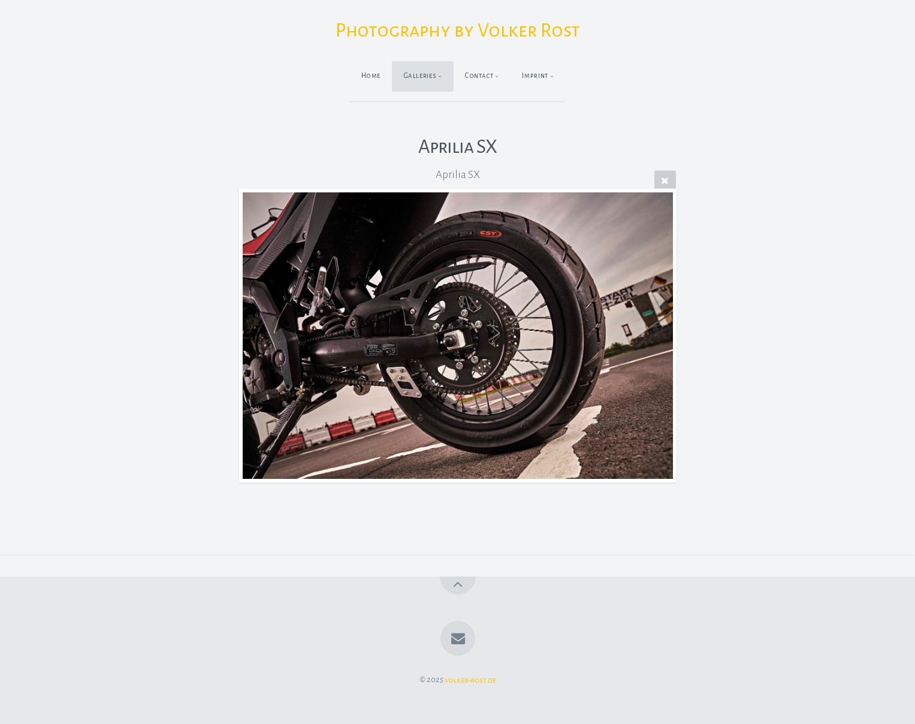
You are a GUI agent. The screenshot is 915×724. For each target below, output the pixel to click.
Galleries (420, 76)
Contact (479, 76)
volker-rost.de (470, 679)
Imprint (535, 76)
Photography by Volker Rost (458, 30)
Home (371, 76)
